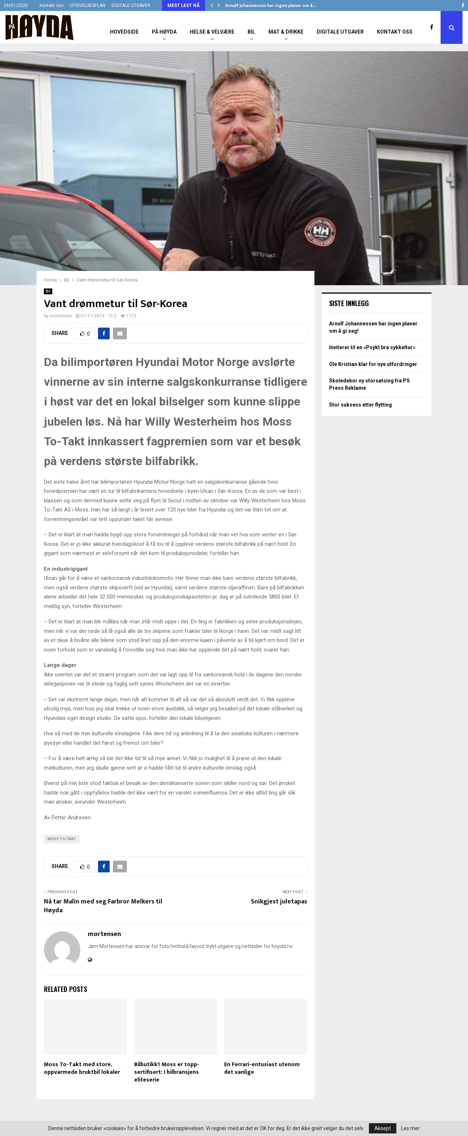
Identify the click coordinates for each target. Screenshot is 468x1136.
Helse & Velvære (212, 32)
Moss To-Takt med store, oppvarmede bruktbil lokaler (82, 1068)
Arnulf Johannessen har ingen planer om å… (270, 5)
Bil (251, 32)
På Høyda (164, 32)
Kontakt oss (51, 5)
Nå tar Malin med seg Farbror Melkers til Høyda (103, 906)
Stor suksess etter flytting (360, 405)
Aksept (382, 1128)
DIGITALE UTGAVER (131, 5)
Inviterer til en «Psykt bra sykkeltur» (372, 347)
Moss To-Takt (62, 839)
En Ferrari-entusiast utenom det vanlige (262, 1068)
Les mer (410, 1128)
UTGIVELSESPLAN (87, 5)
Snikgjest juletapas (279, 901)
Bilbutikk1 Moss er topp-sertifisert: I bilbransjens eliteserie (166, 1072)
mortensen (61, 315)
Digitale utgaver (340, 32)
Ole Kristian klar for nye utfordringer (373, 364)
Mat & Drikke (285, 32)
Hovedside (124, 32)
